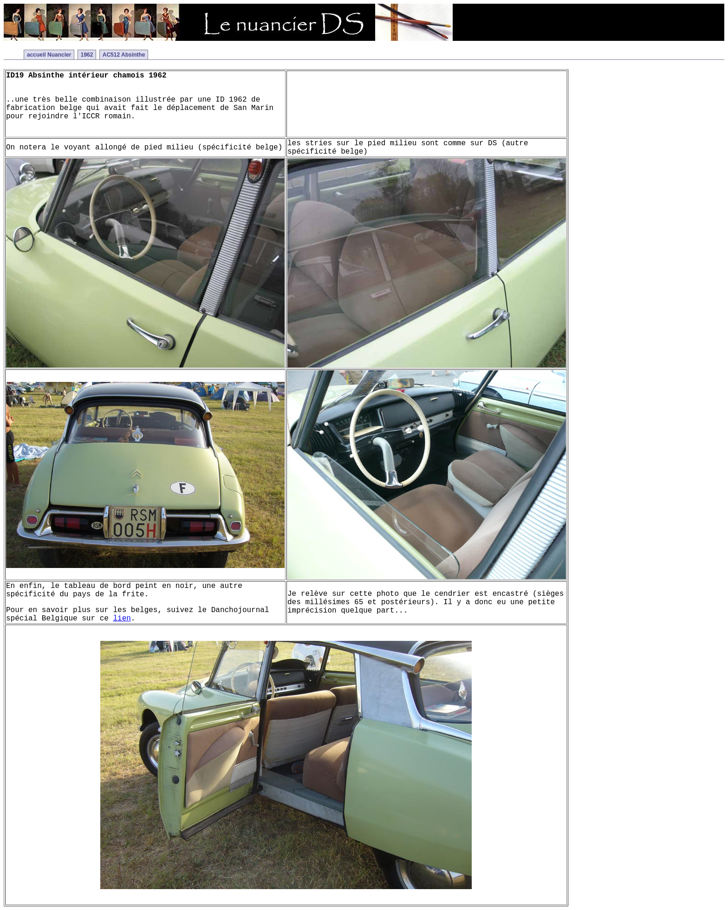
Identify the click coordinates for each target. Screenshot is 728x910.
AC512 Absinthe (124, 55)
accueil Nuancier (49, 55)
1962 (87, 55)
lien (121, 618)
